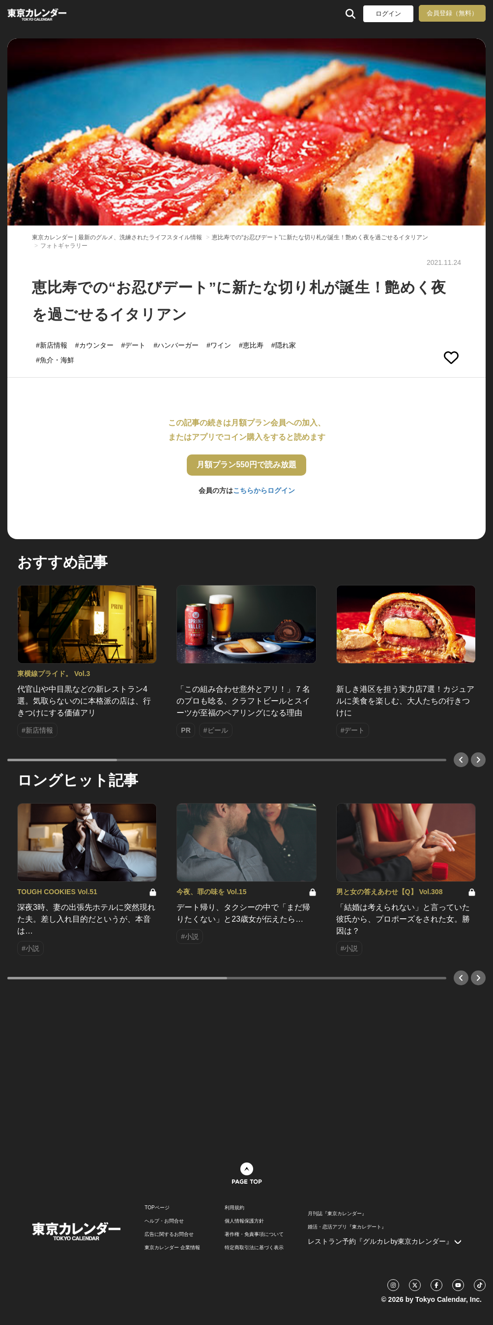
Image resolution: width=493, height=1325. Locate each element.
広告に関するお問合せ (169, 1234)
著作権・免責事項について (254, 1234)
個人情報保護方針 (244, 1221)
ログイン (388, 13)
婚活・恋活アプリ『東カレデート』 (347, 1227)
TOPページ (157, 1207)
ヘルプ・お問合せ (164, 1221)
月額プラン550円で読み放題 (246, 464)
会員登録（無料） (452, 13)
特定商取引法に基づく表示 (254, 1247)
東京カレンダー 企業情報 (172, 1247)
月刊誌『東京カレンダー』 (337, 1213)
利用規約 (234, 1207)
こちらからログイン (264, 490)
